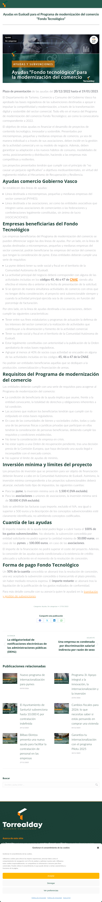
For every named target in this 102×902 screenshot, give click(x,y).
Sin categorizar (11, 41)
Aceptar (51, 876)
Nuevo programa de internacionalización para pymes (32, 679)
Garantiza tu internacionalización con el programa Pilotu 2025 (84, 742)
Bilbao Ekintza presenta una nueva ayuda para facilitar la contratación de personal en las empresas (33, 746)
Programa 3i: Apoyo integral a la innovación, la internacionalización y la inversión (85, 684)
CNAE (74, 279)
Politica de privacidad (39, 898)
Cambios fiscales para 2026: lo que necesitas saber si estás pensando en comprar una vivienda (85, 714)
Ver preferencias (51, 890)
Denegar (51, 883)
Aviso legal (67, 898)
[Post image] (10, 678)
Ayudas (8, 37)
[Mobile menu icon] (96, 4)
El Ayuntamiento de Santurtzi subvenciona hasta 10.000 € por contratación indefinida (34, 714)
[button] (98, 847)
